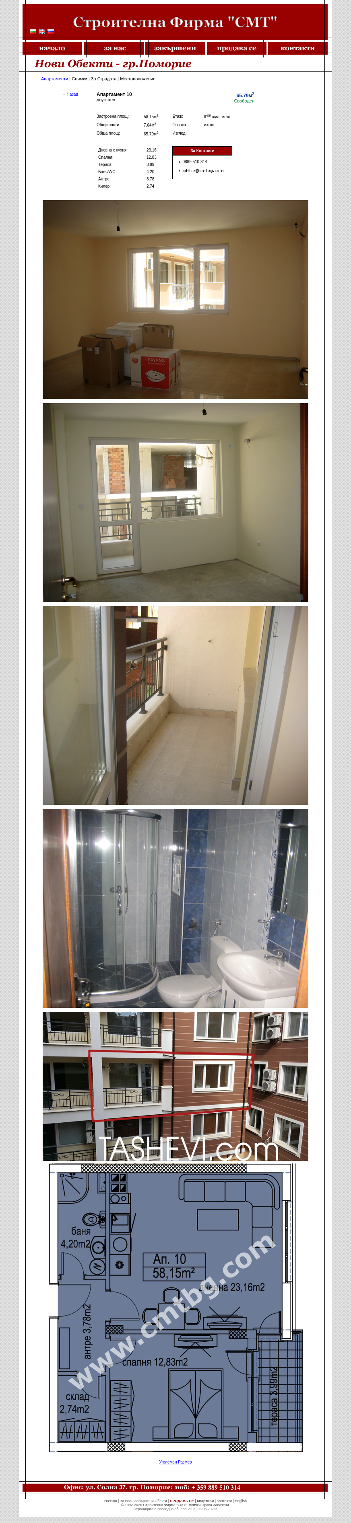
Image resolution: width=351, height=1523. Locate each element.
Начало (110, 1501)
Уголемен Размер (175, 1462)
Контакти (224, 1501)
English (241, 1501)
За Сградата (103, 78)
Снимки (79, 78)
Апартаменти (54, 78)
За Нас (126, 1501)
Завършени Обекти (150, 1501)
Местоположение (137, 78)
